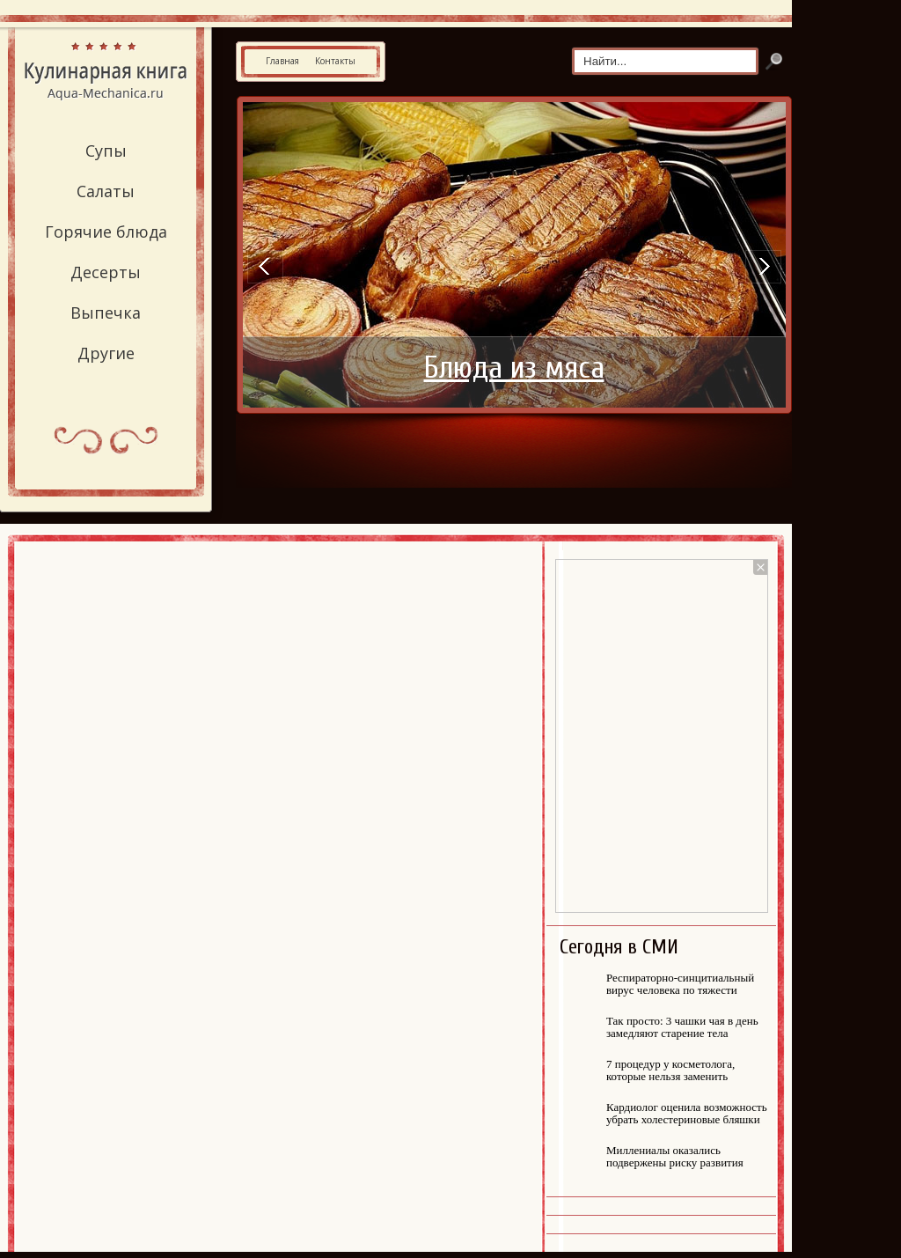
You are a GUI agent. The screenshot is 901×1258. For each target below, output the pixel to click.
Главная (282, 61)
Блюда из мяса (514, 368)
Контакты (335, 61)
